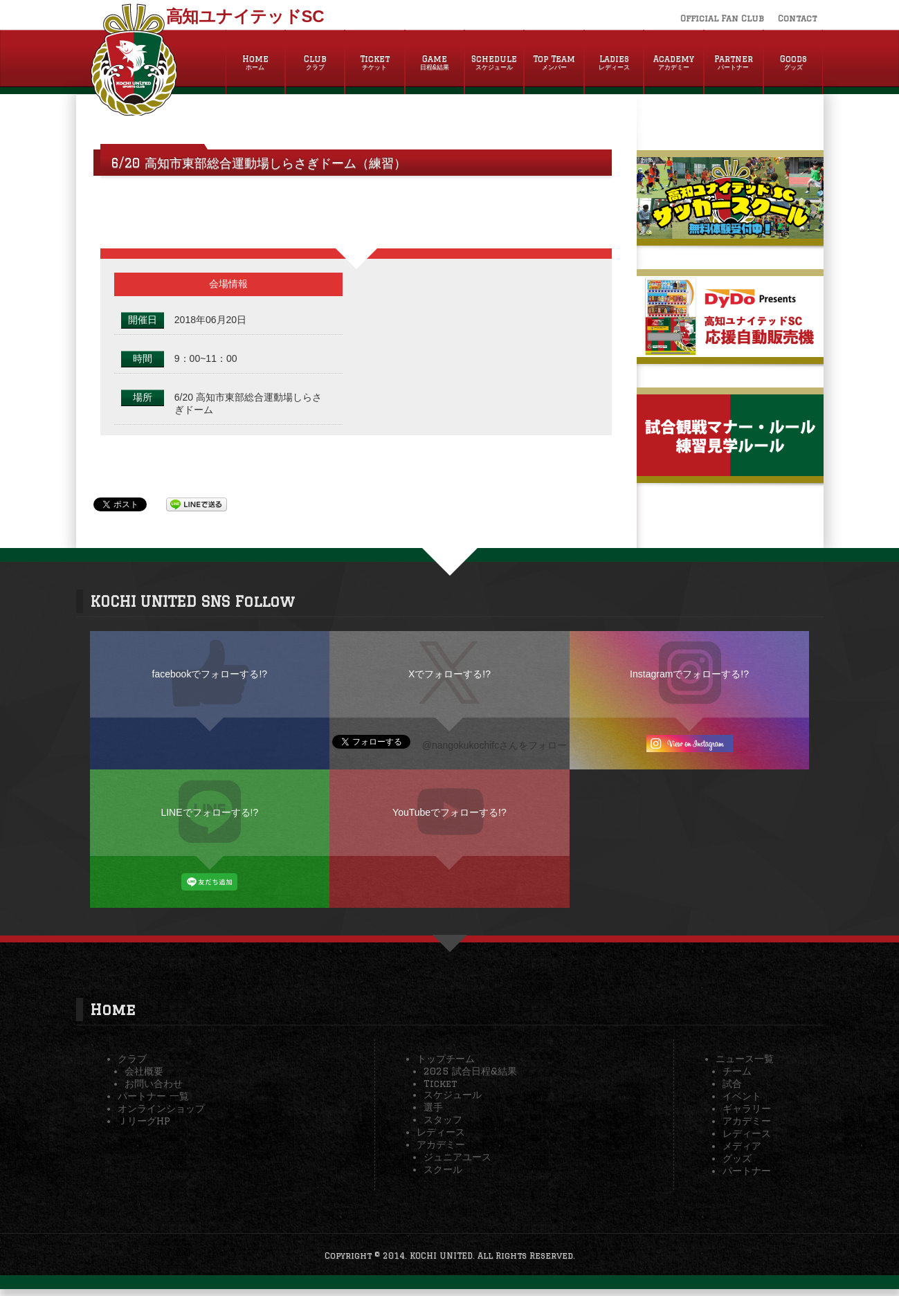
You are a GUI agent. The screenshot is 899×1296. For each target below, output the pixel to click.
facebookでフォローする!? (210, 673)
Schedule (494, 63)
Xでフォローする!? (449, 673)
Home (255, 63)
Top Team (554, 63)
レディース (441, 1132)
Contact (797, 18)
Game (435, 63)
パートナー (747, 1170)
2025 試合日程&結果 (470, 1071)
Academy (673, 63)
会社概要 (144, 1071)
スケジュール (453, 1094)
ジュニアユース (457, 1156)
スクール (443, 1169)
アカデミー (441, 1144)
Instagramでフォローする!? (689, 673)
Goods (793, 63)
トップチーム (446, 1058)
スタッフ (443, 1119)
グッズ (737, 1158)
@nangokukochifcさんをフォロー (494, 745)
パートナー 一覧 (153, 1096)
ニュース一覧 (745, 1058)
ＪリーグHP (144, 1120)
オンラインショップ (161, 1108)
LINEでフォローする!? (209, 812)
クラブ (132, 1058)
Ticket (374, 63)
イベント (742, 1096)
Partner (734, 63)
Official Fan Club (722, 18)
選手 (433, 1107)
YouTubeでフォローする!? (449, 812)
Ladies (614, 63)
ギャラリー (747, 1108)
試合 (732, 1083)
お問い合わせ (154, 1083)
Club (315, 63)
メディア (742, 1145)
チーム (737, 1071)
